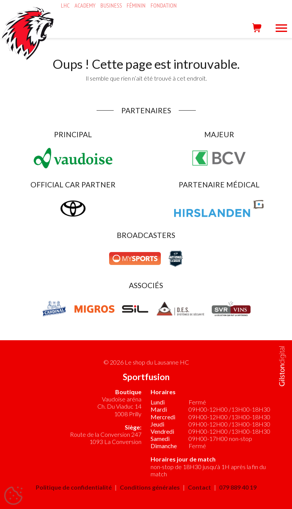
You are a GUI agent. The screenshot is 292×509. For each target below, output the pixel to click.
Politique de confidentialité (74, 487)
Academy (85, 5)
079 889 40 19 (238, 487)
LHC (65, 5)
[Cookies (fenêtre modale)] (13, 496)
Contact (199, 487)
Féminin (136, 5)
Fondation (164, 5)
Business (111, 5)
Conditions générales (150, 487)
